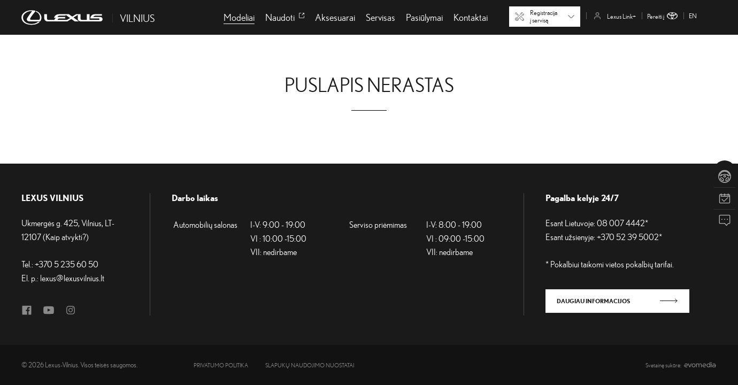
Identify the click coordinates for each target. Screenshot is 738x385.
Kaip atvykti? (65, 237)
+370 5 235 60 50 (66, 264)
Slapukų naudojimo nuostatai (309, 365)
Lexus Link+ (615, 16)
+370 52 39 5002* (629, 237)
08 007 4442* (622, 223)
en (693, 15)
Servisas (380, 17)
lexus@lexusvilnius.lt (72, 278)
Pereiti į (662, 16)
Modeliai (239, 17)
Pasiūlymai (424, 17)
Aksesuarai (335, 17)
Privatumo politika (221, 365)
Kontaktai (470, 17)
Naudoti (284, 17)
